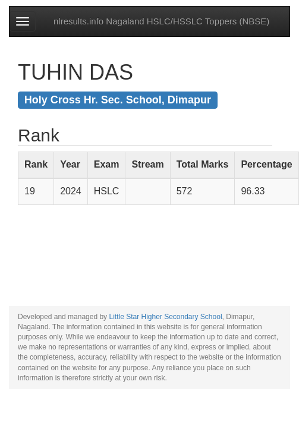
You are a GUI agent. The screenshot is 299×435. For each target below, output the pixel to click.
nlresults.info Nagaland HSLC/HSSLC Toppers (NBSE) (161, 21)
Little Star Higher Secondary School (165, 317)
